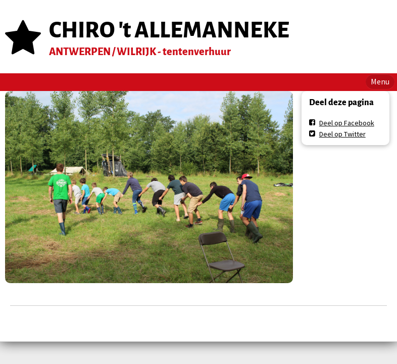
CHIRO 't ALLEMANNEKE (169, 30)
